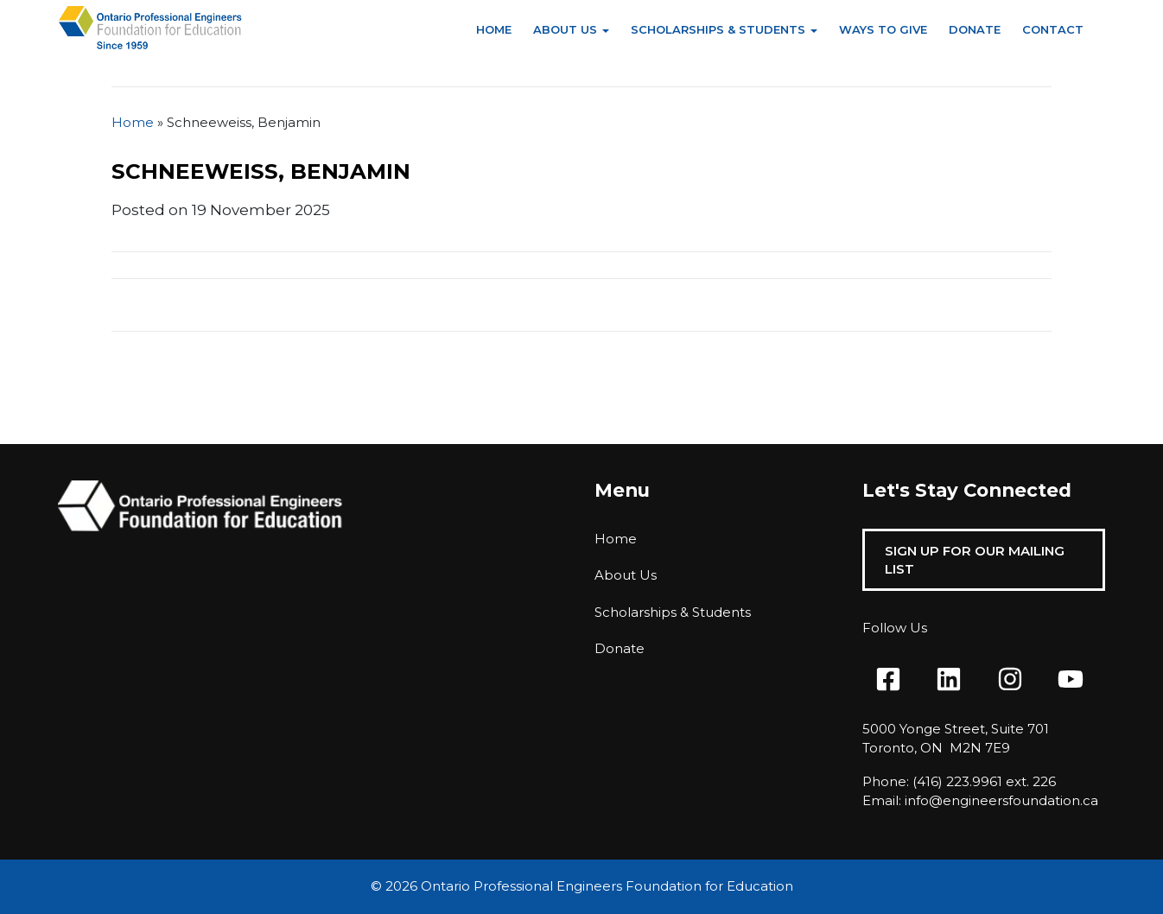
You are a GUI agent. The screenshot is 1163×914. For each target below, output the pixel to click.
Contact (1053, 29)
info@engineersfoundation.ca (1001, 800)
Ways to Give (883, 29)
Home (494, 29)
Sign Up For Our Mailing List (974, 560)
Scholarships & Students (718, 29)
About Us (565, 29)
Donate (975, 29)
